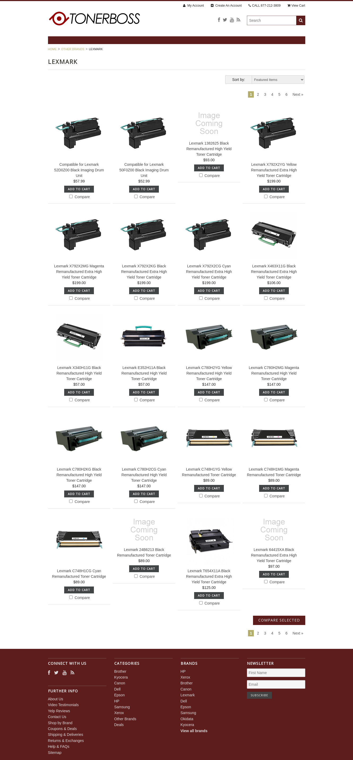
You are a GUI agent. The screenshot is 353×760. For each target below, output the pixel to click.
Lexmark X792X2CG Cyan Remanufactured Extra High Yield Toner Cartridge (209, 271)
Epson (119, 695)
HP (116, 701)
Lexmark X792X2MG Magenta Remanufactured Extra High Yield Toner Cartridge (79, 271)
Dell (117, 689)
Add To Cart (79, 189)
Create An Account (226, 5)
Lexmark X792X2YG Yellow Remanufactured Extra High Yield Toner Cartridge (274, 170)
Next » (298, 94)
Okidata (187, 719)
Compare (79, 197)
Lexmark (188, 695)
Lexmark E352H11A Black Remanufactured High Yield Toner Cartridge (144, 373)
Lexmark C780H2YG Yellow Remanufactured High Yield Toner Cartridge (209, 373)
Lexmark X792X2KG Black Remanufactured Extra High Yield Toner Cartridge (144, 271)
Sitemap (55, 752)
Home (52, 49)
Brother (120, 671)
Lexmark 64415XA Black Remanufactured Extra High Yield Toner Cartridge (274, 555)
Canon (119, 683)
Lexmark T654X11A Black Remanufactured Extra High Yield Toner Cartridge (209, 576)
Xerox (119, 713)
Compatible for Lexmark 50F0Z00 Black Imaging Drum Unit (144, 170)
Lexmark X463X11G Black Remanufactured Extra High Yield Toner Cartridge (274, 271)
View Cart (296, 5)
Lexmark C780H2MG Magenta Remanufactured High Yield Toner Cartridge (274, 373)
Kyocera (121, 677)
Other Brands (72, 49)
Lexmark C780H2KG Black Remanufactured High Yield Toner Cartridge (79, 475)
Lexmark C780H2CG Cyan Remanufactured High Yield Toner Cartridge (144, 475)
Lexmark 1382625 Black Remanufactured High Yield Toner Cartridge (209, 149)
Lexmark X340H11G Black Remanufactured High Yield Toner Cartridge (79, 373)
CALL (265, 5)
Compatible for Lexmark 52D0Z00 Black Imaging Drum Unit (79, 170)
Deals (119, 725)
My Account (193, 5)
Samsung (122, 707)
